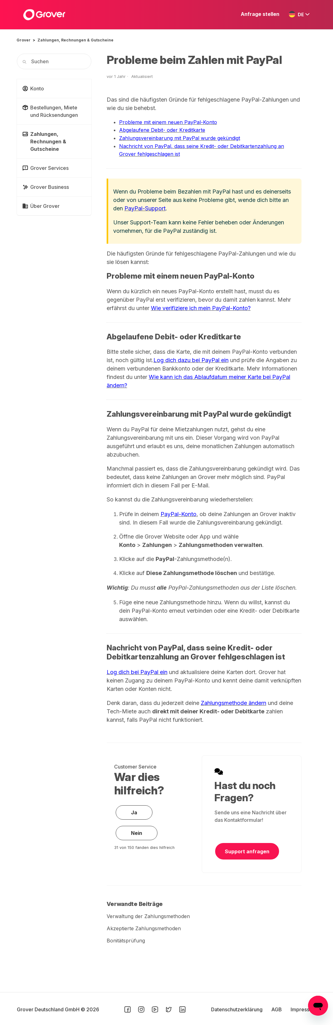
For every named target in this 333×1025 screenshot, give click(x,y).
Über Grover (41, 206)
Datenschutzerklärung (237, 1009)
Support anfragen (247, 851)
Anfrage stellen (260, 14)
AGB (277, 1009)
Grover (24, 40)
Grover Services (45, 168)
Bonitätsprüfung (126, 940)
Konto (33, 88)
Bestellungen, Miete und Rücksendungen (50, 111)
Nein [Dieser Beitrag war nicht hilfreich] (136, 833)
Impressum (303, 1009)
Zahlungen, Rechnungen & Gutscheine (75, 40)
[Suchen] (54, 61)
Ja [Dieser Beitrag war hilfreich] (134, 812)
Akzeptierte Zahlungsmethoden (144, 928)
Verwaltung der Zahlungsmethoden (148, 916)
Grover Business (45, 187)
